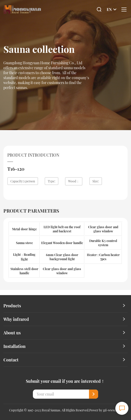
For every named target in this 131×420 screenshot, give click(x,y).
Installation (14, 346)
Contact (11, 359)
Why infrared (16, 319)
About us (12, 332)
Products (12, 305)
